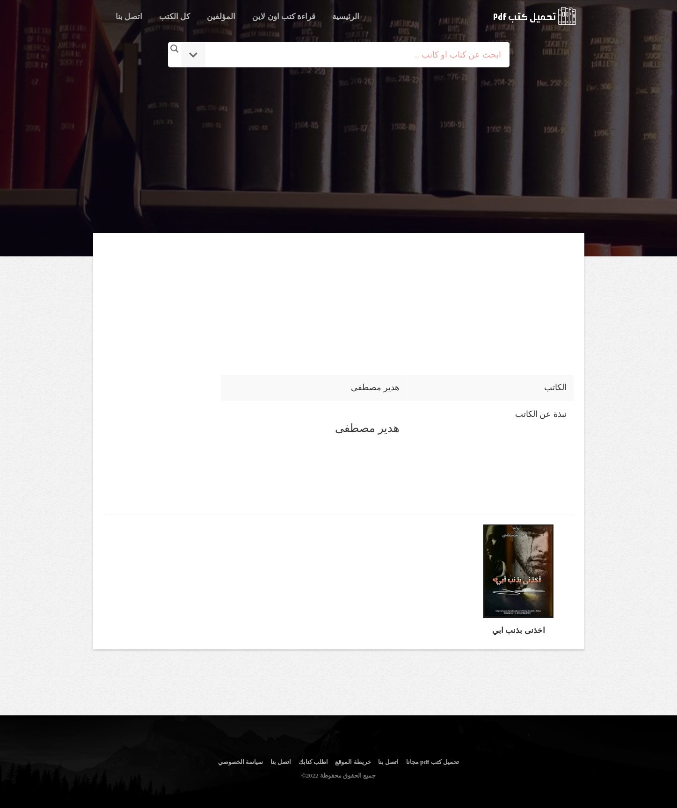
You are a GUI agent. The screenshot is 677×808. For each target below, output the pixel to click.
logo (534, 16)
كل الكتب (174, 16)
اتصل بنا (129, 16)
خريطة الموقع (353, 761)
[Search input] (351, 54)
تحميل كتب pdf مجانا (432, 761)
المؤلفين (221, 16)
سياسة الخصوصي (240, 761)
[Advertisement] (338, 151)
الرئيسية (345, 16)
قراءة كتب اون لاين (283, 16)
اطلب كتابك (313, 761)
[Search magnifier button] (174, 48)
